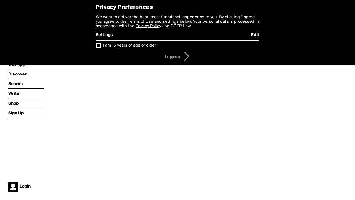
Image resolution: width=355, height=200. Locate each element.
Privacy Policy (148, 26)
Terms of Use (140, 21)
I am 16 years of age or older (129, 45)
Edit (255, 35)
